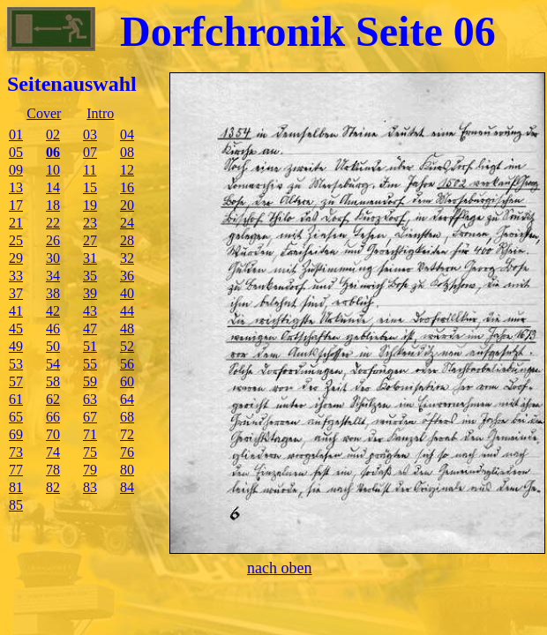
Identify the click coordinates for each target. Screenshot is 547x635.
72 (127, 434)
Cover (43, 113)
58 (53, 381)
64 (127, 399)
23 (90, 222)
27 (90, 240)
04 (127, 134)
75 (90, 451)
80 (127, 469)
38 (53, 293)
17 (16, 205)
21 (16, 222)
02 (53, 134)
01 (16, 134)
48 (127, 328)
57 (16, 381)
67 (90, 416)
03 (90, 134)
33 (16, 275)
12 (127, 169)
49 (16, 346)
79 (90, 469)
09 (16, 169)
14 (53, 187)
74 (53, 451)
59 (90, 381)
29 (16, 257)
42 (53, 310)
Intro (100, 113)
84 (127, 487)
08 (127, 152)
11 (89, 169)
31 (90, 257)
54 (53, 363)
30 (53, 257)
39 (90, 293)
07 (90, 152)
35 (90, 275)
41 (16, 310)
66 (53, 416)
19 (90, 205)
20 (127, 205)
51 (90, 346)
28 (127, 240)
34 (53, 275)
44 (127, 310)
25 (16, 240)
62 (53, 399)
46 (53, 328)
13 (16, 187)
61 (16, 399)
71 (90, 434)
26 (53, 240)
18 (53, 205)
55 (90, 363)
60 (127, 381)
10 (53, 169)
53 (16, 363)
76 (127, 451)
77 (16, 469)
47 (90, 328)
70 (53, 434)
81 (16, 487)
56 (127, 363)
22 (53, 222)
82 (53, 487)
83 (90, 487)
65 (16, 416)
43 (90, 310)
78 (53, 469)
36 (127, 275)
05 (16, 152)
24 (127, 222)
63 (90, 399)
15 (90, 187)
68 (127, 416)
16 (127, 187)
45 (16, 328)
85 (16, 504)
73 (16, 451)
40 (127, 293)
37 (16, 293)
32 (127, 257)
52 (127, 346)
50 (53, 346)
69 (16, 434)
